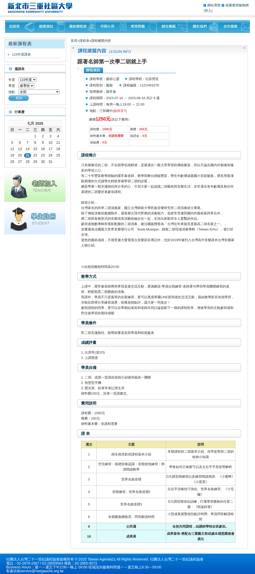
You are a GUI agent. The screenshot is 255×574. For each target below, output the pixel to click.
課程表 (84, 41)
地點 (11, 92)
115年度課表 (21, 54)
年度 (11, 80)
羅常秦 (111, 92)
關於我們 (202, 26)
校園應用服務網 (237, 5)
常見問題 (141, 26)
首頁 (74, 41)
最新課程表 (80, 26)
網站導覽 (214, 5)
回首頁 (19, 26)
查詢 (19, 98)
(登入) (207, 10)
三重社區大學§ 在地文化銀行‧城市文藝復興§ (41, 8)
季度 (11, 86)
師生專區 (172, 26)
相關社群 (110, 26)
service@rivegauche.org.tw (41, 571)
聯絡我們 (234, 26)
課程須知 (49, 26)
